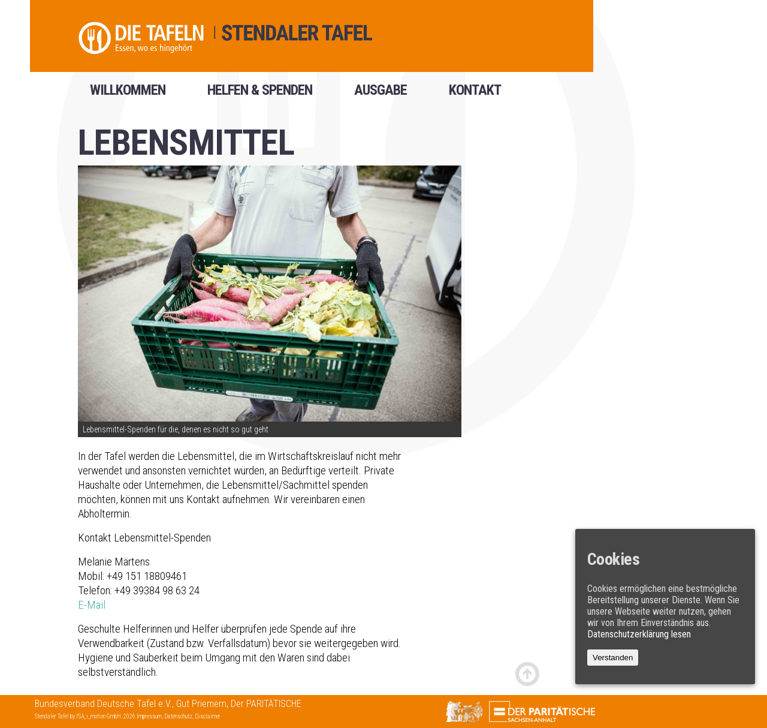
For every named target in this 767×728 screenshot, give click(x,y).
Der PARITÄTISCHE (266, 703)
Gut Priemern (201, 703)
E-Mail (91, 605)
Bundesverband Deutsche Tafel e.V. (103, 703)
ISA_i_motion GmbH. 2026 (106, 716)
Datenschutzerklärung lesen (639, 634)
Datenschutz (178, 716)
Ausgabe (380, 94)
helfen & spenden (259, 94)
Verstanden (613, 657)
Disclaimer (208, 716)
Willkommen (127, 94)
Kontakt (475, 94)
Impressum (149, 716)
